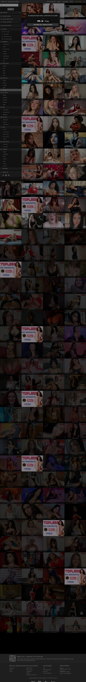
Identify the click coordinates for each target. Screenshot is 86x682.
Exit (43, 18)
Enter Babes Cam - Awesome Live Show (43, 24)
